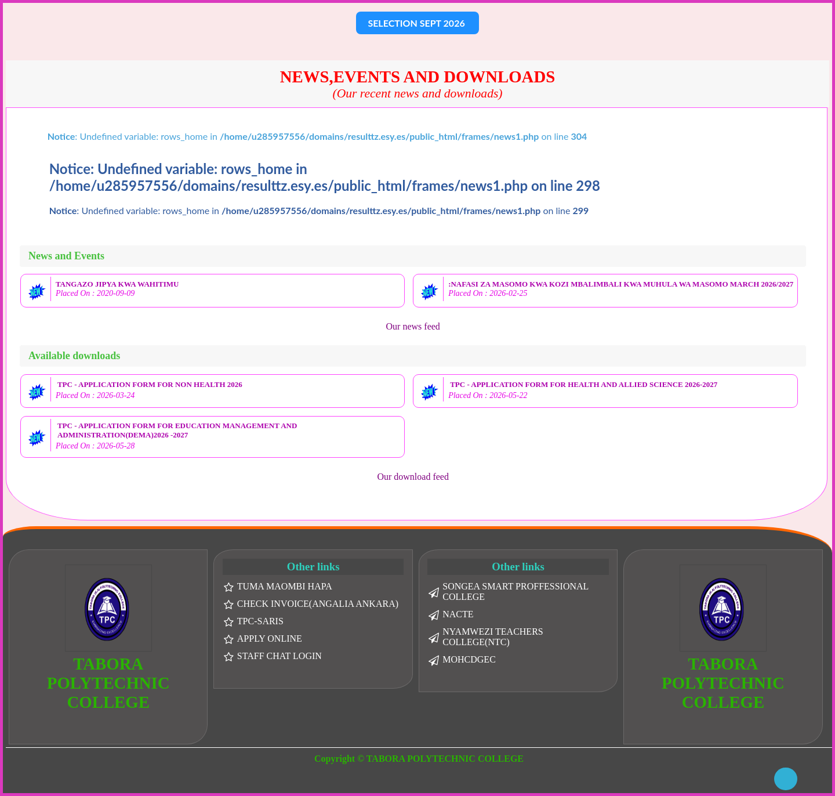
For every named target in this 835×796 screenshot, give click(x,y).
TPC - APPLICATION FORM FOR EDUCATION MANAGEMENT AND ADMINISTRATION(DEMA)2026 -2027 (177, 430)
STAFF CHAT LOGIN (279, 656)
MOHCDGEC (469, 659)
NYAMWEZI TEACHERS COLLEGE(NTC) (492, 637)
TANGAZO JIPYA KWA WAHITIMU (117, 284)
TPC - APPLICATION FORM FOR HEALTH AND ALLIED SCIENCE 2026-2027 (583, 384)
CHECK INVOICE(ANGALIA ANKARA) (317, 604)
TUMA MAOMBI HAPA (284, 586)
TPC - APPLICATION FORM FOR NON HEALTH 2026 (149, 384)
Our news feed (413, 326)
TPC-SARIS (260, 621)
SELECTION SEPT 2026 (417, 22)
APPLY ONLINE (269, 638)
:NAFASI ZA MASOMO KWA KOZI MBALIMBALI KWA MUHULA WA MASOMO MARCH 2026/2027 (620, 284)
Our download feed (413, 477)
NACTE (457, 614)
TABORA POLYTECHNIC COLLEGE (108, 682)
